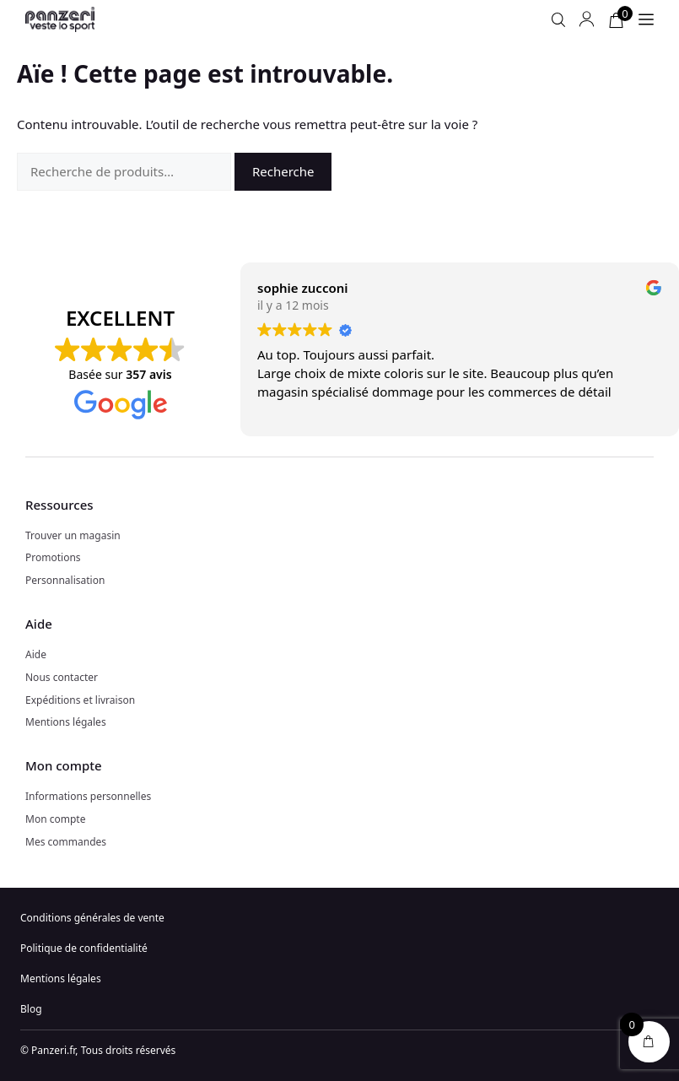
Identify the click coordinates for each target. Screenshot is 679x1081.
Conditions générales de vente (92, 918)
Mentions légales (65, 722)
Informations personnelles (88, 796)
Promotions (53, 557)
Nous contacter (61, 677)
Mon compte (55, 819)
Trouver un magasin (73, 535)
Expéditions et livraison (80, 700)
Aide (35, 654)
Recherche (283, 171)
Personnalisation (65, 580)
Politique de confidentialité (84, 948)
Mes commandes (65, 842)
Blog (31, 1009)
